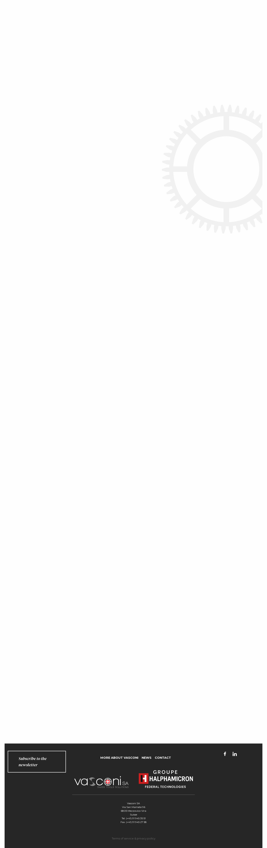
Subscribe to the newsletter (33, 762)
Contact (163, 758)
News (146, 758)
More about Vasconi (119, 758)
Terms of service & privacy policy (133, 838)
